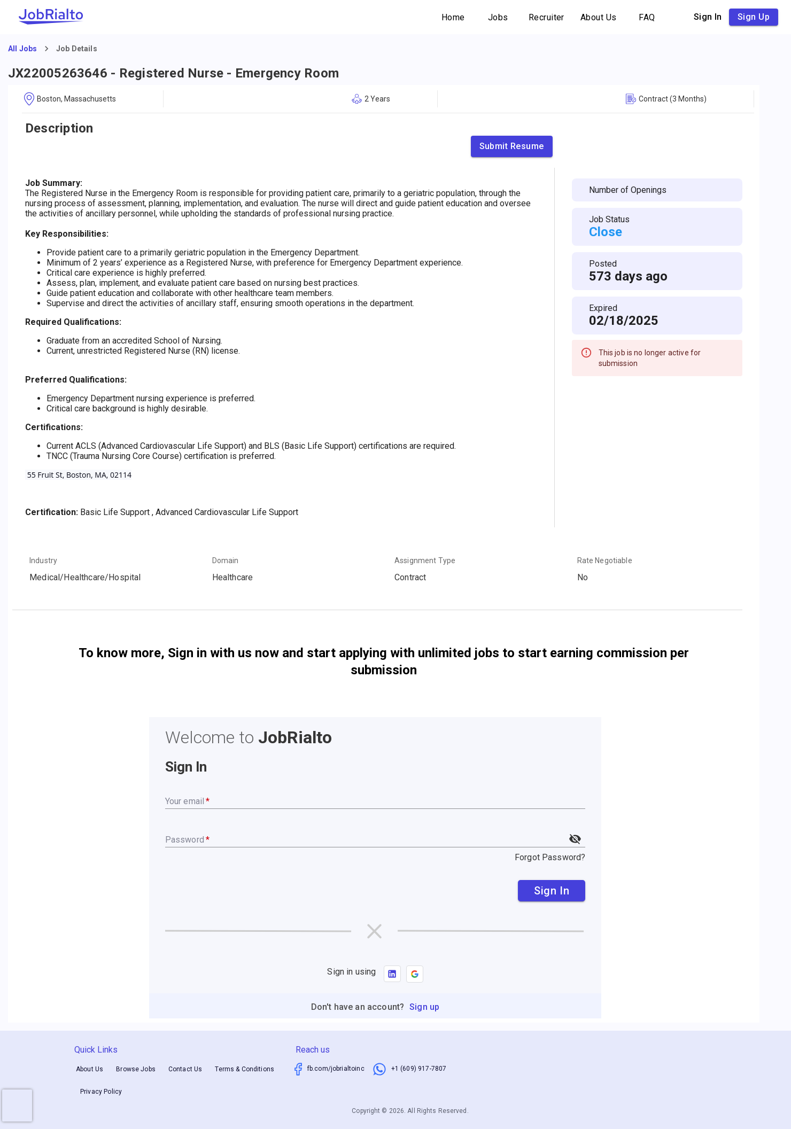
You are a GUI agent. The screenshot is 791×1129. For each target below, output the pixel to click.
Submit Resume (512, 146)
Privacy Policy (101, 1091)
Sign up (753, 17)
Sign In (551, 890)
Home (453, 17)
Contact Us (185, 1069)
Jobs (498, 17)
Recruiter (546, 17)
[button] (414, 974)
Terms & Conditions (244, 1069)
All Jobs (22, 48)
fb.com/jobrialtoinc (336, 1068)
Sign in (707, 17)
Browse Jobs (136, 1069)
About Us (598, 17)
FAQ (647, 17)
